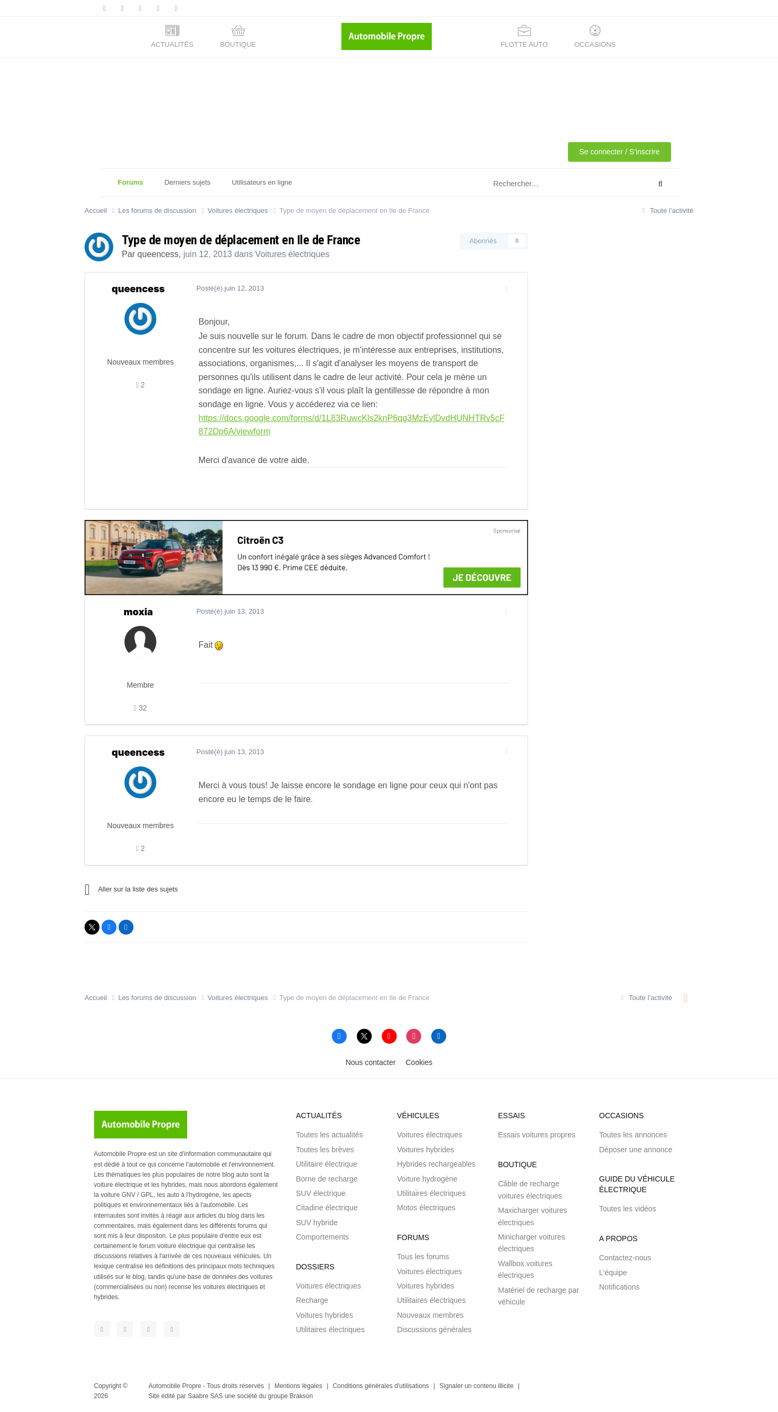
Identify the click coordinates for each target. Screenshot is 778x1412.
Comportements (322, 1237)
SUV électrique (321, 1193)
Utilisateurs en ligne (262, 182)
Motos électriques (426, 1207)
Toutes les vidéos (627, 1208)
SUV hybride (317, 1222)
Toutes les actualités (329, 1134)
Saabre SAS (205, 1396)
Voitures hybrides (324, 1315)
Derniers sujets (187, 182)
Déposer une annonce (636, 1149)
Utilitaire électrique (326, 1164)
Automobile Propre (174, 1386)
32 (140, 708)
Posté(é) (225, 288)
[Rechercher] (545, 184)
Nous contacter (371, 1062)
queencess (157, 254)
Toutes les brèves (325, 1149)
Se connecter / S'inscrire (619, 151)
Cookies (419, 1062)
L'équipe (613, 1272)
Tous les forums (423, 1256)
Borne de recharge (327, 1179)
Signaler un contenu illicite (476, 1386)
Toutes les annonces (633, 1134)
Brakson (301, 1396)
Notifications (619, 1287)
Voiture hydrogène (427, 1179)
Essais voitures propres (537, 1134)
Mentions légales (298, 1386)
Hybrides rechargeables (436, 1164)
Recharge (312, 1300)
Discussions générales (434, 1329)
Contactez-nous (625, 1257)
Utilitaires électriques (330, 1329)
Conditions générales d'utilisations (381, 1386)
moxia (138, 611)
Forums (131, 187)
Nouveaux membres (430, 1315)
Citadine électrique (327, 1207)
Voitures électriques (292, 254)
